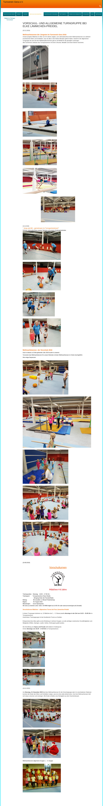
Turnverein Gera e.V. (13, 2)
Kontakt (25, 14)
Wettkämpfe (63, 14)
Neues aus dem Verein (9, 14)
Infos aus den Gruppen (35, 14)
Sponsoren (86, 14)
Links (92, 14)
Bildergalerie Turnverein (51, 14)
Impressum (98, 14)
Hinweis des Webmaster (75, 14)
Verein (18, 14)
